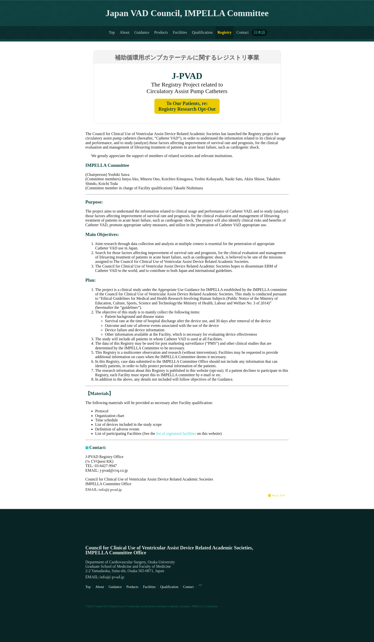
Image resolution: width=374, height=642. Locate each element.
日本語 (259, 32)
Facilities (180, 32)
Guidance (141, 32)
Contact (242, 32)
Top (112, 32)
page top (276, 495)
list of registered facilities (176, 433)
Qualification (202, 32)
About (124, 32)
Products (161, 32)
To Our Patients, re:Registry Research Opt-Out (186, 106)
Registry (224, 32)
